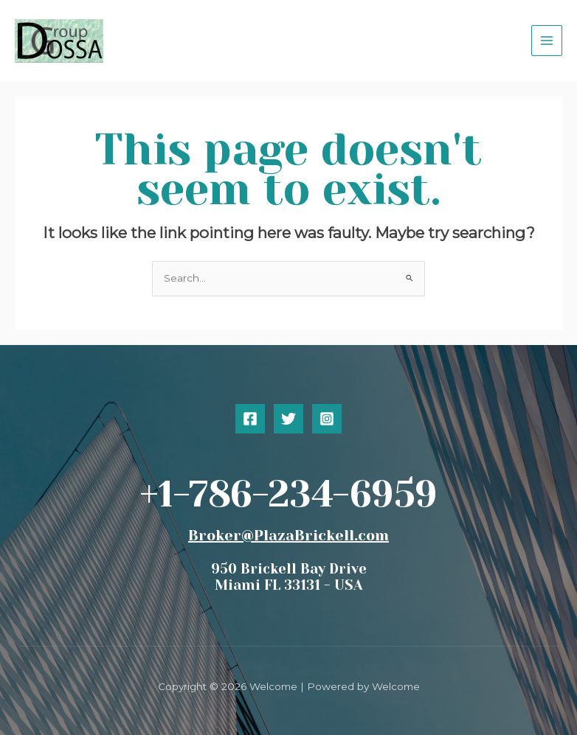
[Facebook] (250, 418)
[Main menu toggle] (547, 41)
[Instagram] (327, 418)
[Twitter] (288, 418)
